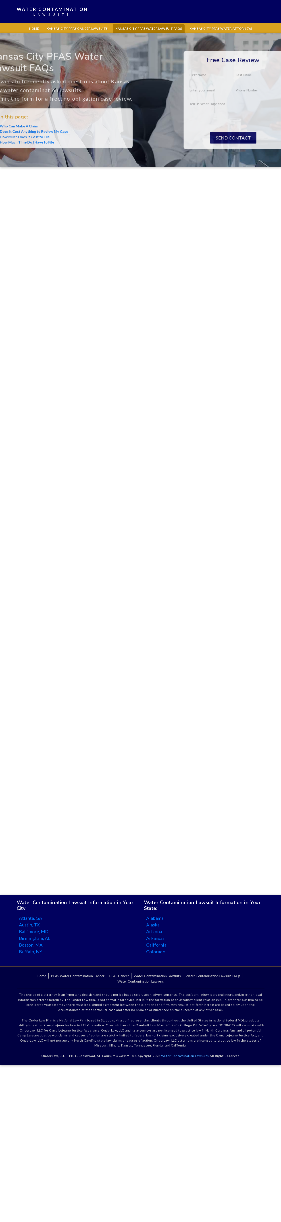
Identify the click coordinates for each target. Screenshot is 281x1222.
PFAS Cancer (119, 976)
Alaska (153, 924)
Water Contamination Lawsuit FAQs (212, 976)
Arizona (154, 931)
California (156, 944)
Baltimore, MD (33, 931)
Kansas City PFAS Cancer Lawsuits (77, 28)
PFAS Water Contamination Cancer (77, 976)
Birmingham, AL (34, 938)
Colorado (155, 951)
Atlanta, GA (30, 918)
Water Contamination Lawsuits (157, 976)
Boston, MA (31, 944)
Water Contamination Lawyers (140, 981)
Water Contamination (52, 11)
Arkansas (155, 938)
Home (34, 28)
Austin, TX (29, 924)
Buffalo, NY (30, 951)
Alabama (155, 918)
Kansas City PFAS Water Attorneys (220, 28)
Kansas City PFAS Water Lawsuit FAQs (148, 28)
